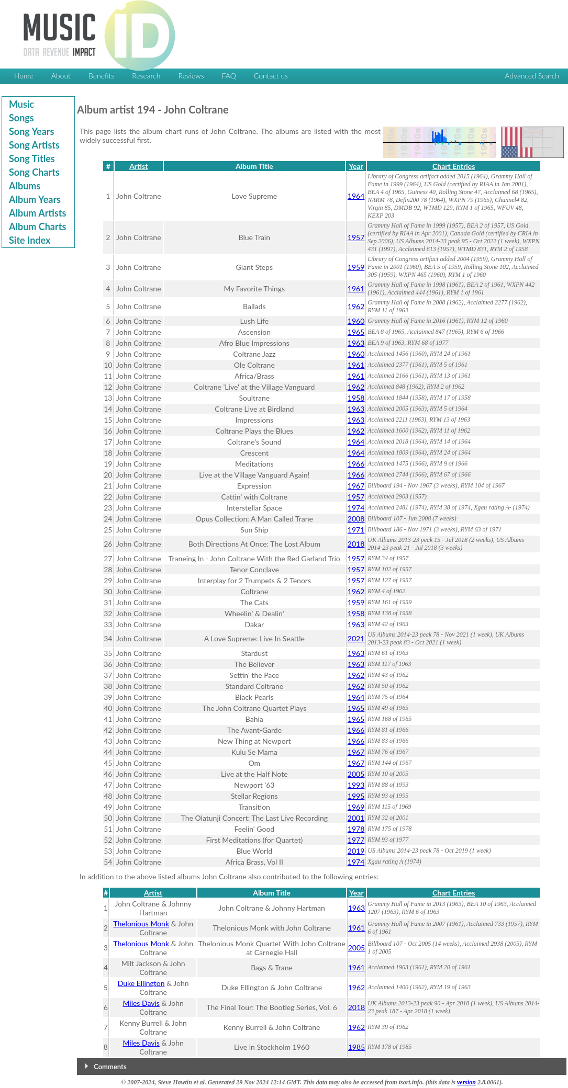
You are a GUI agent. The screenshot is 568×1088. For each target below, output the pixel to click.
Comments (110, 1066)
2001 (356, 817)
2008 (356, 518)
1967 (356, 485)
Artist (138, 166)
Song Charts (34, 172)
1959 (356, 267)
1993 (356, 784)
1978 (356, 828)
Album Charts (37, 226)
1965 (356, 331)
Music (21, 104)
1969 (356, 806)
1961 (356, 288)
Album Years (35, 199)
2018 (356, 543)
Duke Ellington (141, 983)
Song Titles (32, 158)
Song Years (31, 131)
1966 (356, 463)
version (466, 1082)
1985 (356, 1046)
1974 (356, 507)
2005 (356, 773)
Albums (24, 185)
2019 (356, 850)
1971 (356, 529)
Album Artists (37, 213)
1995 (356, 795)
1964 (356, 195)
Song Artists (34, 145)
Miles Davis (141, 1003)
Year (356, 166)
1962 (356, 306)
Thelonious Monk (141, 923)
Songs (21, 117)
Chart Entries (453, 166)
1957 (356, 237)
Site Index (29, 240)
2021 (356, 638)
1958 (356, 397)
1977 (356, 839)
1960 (356, 320)
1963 (356, 342)
